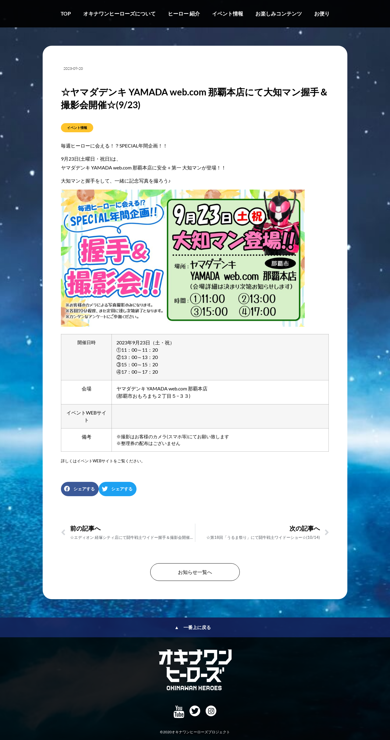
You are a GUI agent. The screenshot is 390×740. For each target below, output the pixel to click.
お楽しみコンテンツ (278, 13)
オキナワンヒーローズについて (119, 13)
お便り (322, 13)
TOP (66, 13)
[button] (80, 489)
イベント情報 (227, 13)
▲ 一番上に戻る (193, 627)
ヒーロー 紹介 (184, 13)
